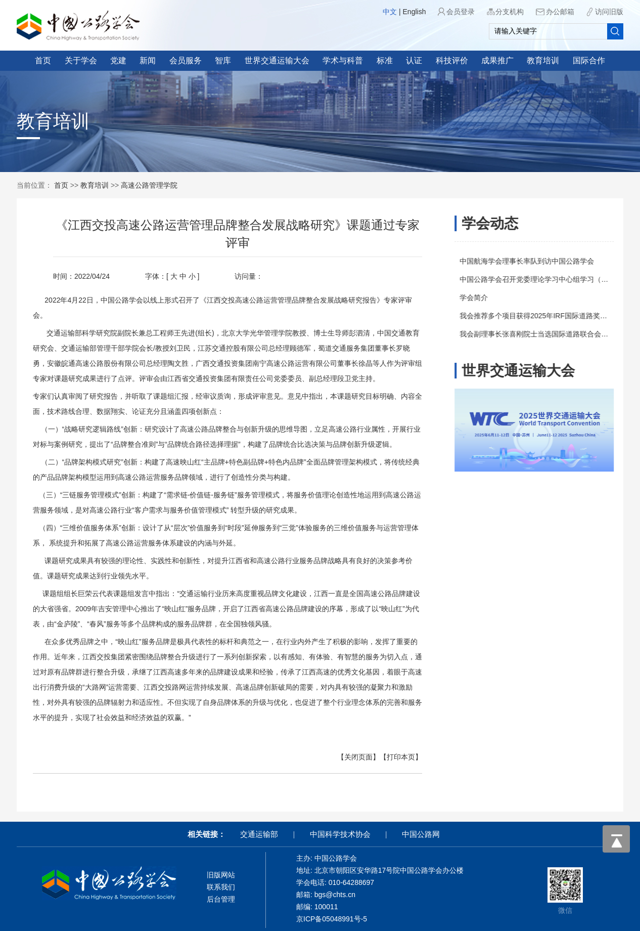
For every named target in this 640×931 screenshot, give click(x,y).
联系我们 (221, 887)
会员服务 (185, 60)
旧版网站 (221, 875)
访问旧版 (609, 12)
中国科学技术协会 (340, 834)
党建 (118, 60)
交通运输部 (259, 834)
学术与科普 (343, 60)
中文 (390, 12)
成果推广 (497, 60)
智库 (223, 60)
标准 (385, 60)
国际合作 (589, 60)
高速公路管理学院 (149, 185)
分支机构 (509, 12)
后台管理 (221, 899)
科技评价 (452, 60)
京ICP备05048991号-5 (331, 919)
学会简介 (477, 297)
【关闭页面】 (350, 757)
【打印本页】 (393, 757)
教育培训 (543, 60)
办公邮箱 (560, 12)
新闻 (148, 60)
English (414, 12)
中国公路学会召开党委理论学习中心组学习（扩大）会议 (551, 279)
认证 (414, 60)
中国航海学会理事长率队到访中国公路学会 (530, 261)
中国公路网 (421, 834)
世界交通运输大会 (277, 60)
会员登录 (460, 12)
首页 (43, 60)
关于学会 (81, 60)
